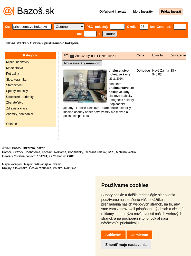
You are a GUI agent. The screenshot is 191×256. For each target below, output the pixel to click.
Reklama (60, 152)
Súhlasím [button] (113, 235)
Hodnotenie (32, 152)
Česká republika (40, 168)
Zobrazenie (178, 55)
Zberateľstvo (14, 102)
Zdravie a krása (16, 108)
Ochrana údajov (95, 152)
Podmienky (75, 152)
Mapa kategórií (12, 164)
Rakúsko (70, 168)
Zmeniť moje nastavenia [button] (126, 245)
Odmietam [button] (139, 235)
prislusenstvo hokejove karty (119, 72)
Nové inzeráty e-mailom (82, 63)
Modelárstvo (14, 68)
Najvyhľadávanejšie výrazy (42, 164)
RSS (111, 152)
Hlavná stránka (16, 43)
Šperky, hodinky (17, 91)
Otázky (18, 152)
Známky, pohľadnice (20, 114)
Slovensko (20, 168)
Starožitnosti (14, 85)
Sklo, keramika (16, 79)
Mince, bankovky (17, 62)
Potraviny (12, 73)
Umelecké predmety (20, 97)
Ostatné (35, 43)
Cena (140, 55)
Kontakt (47, 152)
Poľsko (57, 168)
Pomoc (7, 152)
